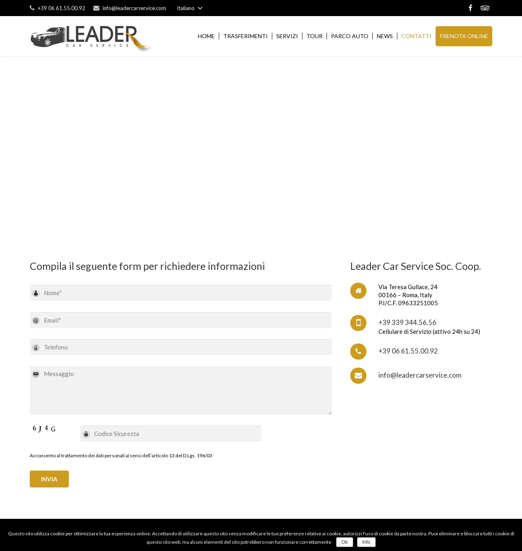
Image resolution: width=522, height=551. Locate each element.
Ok (344, 542)
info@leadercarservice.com (134, 8)
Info (366, 542)
